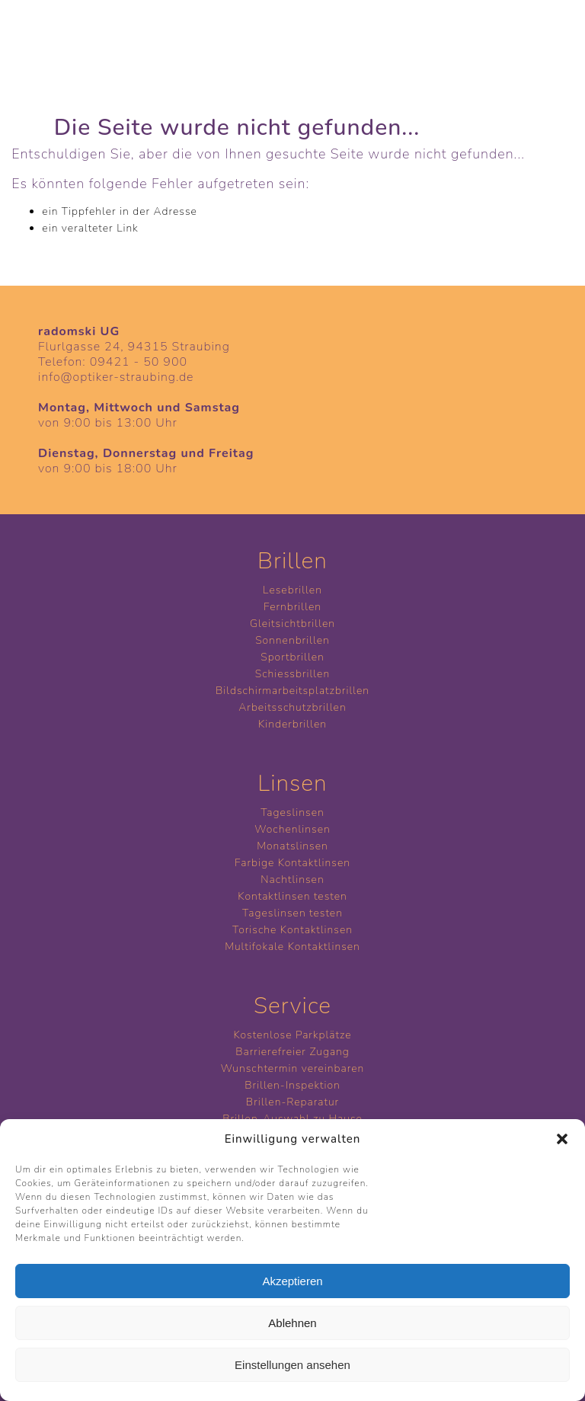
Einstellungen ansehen (292, 1364)
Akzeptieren (292, 1281)
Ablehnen (292, 1322)
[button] (562, 1139)
